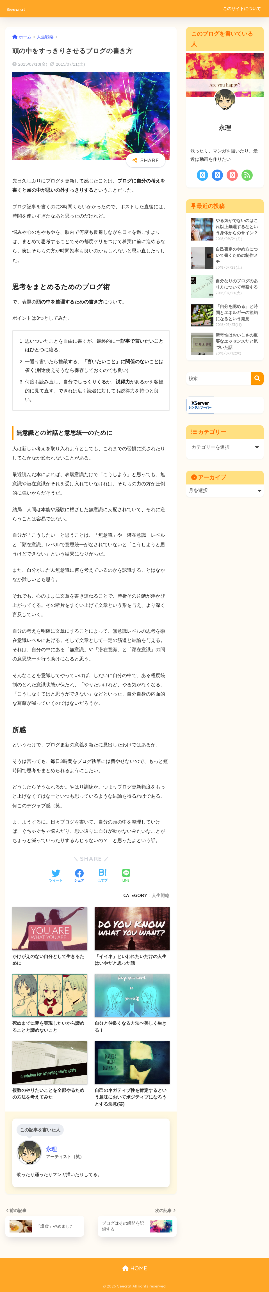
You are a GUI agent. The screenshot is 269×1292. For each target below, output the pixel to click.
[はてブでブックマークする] (102, 876)
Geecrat (20, 8)
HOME (134, 1268)
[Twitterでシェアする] (56, 876)
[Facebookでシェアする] (79, 876)
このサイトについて (242, 8)
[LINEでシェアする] (126, 876)
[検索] (257, 378)
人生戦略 (161, 895)
